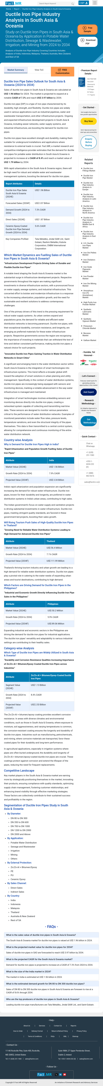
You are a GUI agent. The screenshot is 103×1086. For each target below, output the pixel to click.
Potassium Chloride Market (89, 327)
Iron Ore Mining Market (89, 284)
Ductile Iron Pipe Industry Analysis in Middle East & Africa (88, 222)
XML (65, 1036)
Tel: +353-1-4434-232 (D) (67, 1059)
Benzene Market (87, 334)
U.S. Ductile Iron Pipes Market (88, 245)
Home (8, 9)
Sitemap (75, 1036)
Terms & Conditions (35, 1036)
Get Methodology (90, 421)
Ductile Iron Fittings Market (89, 169)
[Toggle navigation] (95, 2)
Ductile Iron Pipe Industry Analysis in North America (89, 209)
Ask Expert (89, 392)
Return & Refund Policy (60, 1031)
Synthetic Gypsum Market (89, 320)
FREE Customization (63, 71)
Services (42, 1026)
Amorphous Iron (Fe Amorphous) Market (88, 294)
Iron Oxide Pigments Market (87, 269)
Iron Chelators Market (89, 261)
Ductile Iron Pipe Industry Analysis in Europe (88, 186)
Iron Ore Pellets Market (89, 254)
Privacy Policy (82, 1031)
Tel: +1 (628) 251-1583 (13, 1059)
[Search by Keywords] (56, 4)
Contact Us (58, 1026)
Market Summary (15, 70)
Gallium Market (90, 340)
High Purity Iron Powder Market (89, 303)
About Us (26, 1026)
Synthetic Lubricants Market (87, 311)
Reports (73, 1026)
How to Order (18, 1031)
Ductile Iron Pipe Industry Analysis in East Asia (89, 235)
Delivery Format (37, 1031)
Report (16, 9)
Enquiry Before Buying (88, 142)
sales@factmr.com (31, 1059)
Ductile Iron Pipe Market (88, 177)
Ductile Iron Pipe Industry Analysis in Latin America (89, 197)
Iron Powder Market (88, 277)
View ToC (39, 70)
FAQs (53, 1036)
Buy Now (88, 121)
